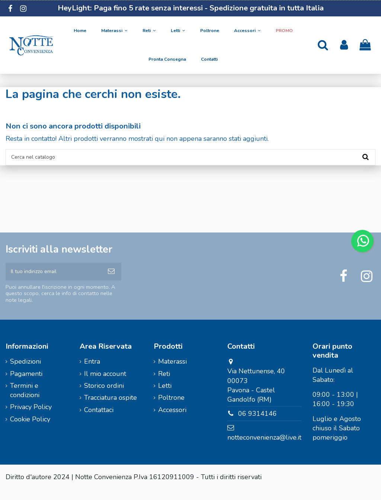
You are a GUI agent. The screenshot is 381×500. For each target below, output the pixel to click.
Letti (165, 396)
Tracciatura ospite (110, 408)
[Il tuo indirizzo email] (53, 279)
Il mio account (105, 383)
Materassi (172, 371)
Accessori (172, 419)
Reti (164, 383)
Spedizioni (25, 371)
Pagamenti (26, 383)
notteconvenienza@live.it (264, 447)
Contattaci (98, 419)
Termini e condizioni (24, 401)
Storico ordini (104, 396)
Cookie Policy (30, 429)
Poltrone (171, 408)
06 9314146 (257, 424)
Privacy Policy (31, 417)
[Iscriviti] (111, 279)
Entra (92, 371)
